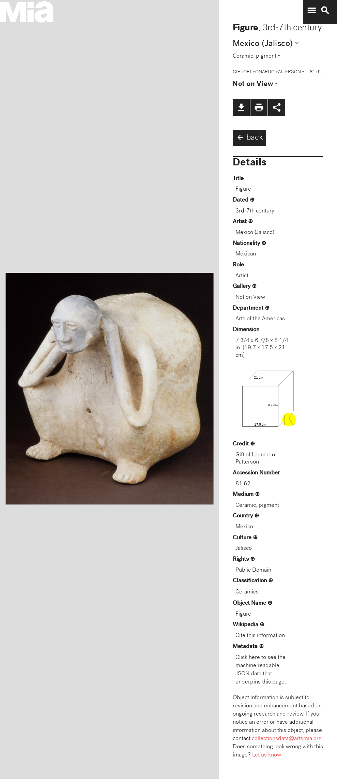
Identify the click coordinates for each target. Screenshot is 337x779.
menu (311, 10)
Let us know (266, 755)
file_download (241, 107)
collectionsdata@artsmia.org (287, 739)
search (325, 10)
